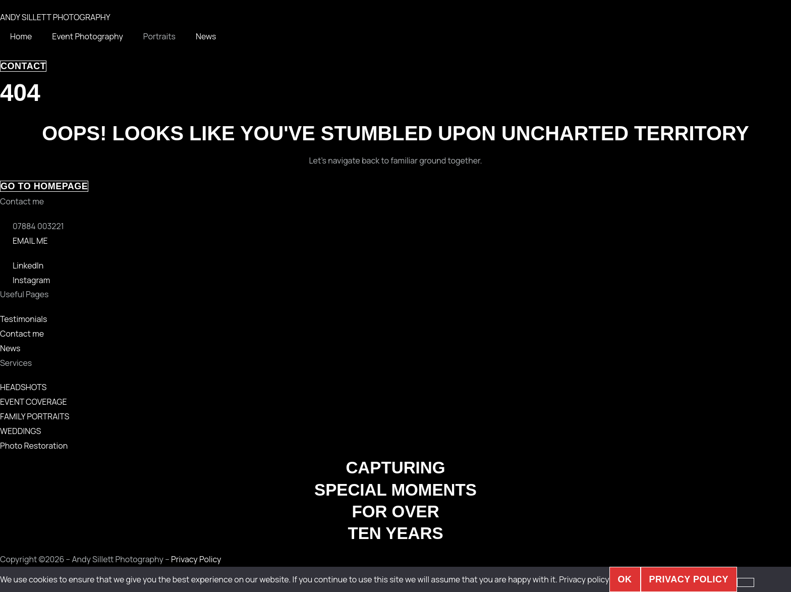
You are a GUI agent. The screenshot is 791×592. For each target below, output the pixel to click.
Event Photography (87, 36)
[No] (745, 582)
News (206, 36)
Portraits (159, 36)
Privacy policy (584, 579)
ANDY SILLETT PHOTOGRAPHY (55, 17)
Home (21, 36)
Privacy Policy (196, 559)
